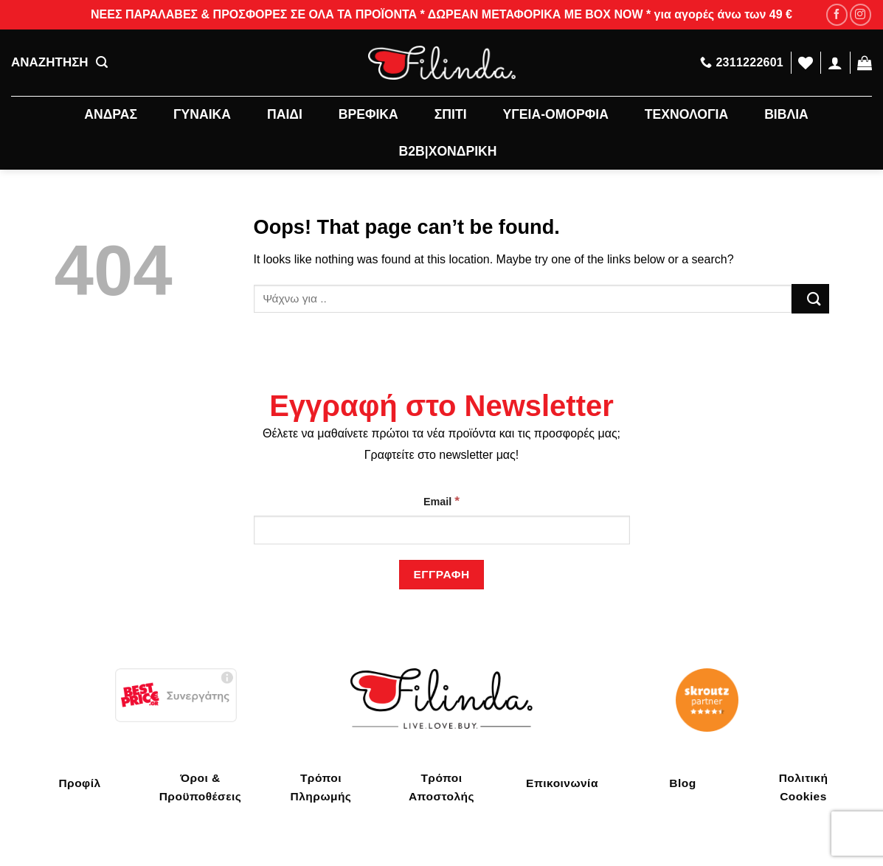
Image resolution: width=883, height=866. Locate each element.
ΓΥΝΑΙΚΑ (202, 114)
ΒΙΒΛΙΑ (786, 114)
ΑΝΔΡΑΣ (110, 114)
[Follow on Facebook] (837, 14)
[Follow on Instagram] (860, 14)
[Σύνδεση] (835, 62)
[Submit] (810, 298)
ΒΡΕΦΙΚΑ (368, 114)
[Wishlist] (805, 62)
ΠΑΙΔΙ (284, 114)
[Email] (442, 530)
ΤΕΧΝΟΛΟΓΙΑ (686, 114)
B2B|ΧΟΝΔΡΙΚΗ (448, 151)
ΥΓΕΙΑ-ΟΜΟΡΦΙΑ (556, 114)
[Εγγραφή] (441, 574)
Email (441, 500)
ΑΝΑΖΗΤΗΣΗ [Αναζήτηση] (59, 62)
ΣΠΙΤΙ (450, 114)
